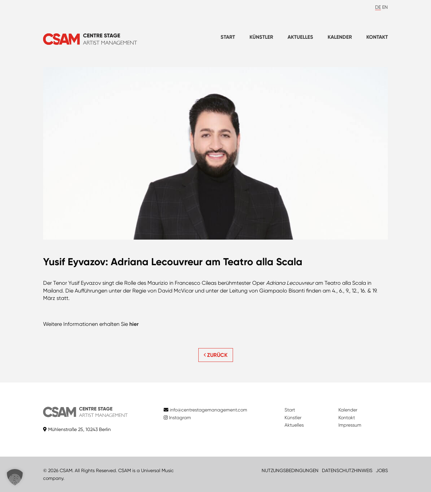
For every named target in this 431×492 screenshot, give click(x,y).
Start (228, 37)
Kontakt (377, 37)
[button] (15, 477)
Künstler (261, 37)
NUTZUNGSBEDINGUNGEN (290, 470)
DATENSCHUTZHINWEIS (347, 470)
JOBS (382, 470)
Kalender (340, 37)
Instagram (177, 417)
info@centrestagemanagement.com (208, 409)
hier (134, 324)
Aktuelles (300, 37)
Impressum (349, 425)
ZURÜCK (216, 355)
